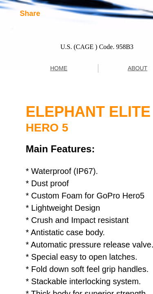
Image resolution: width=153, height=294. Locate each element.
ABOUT (137, 68)
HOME (58, 68)
